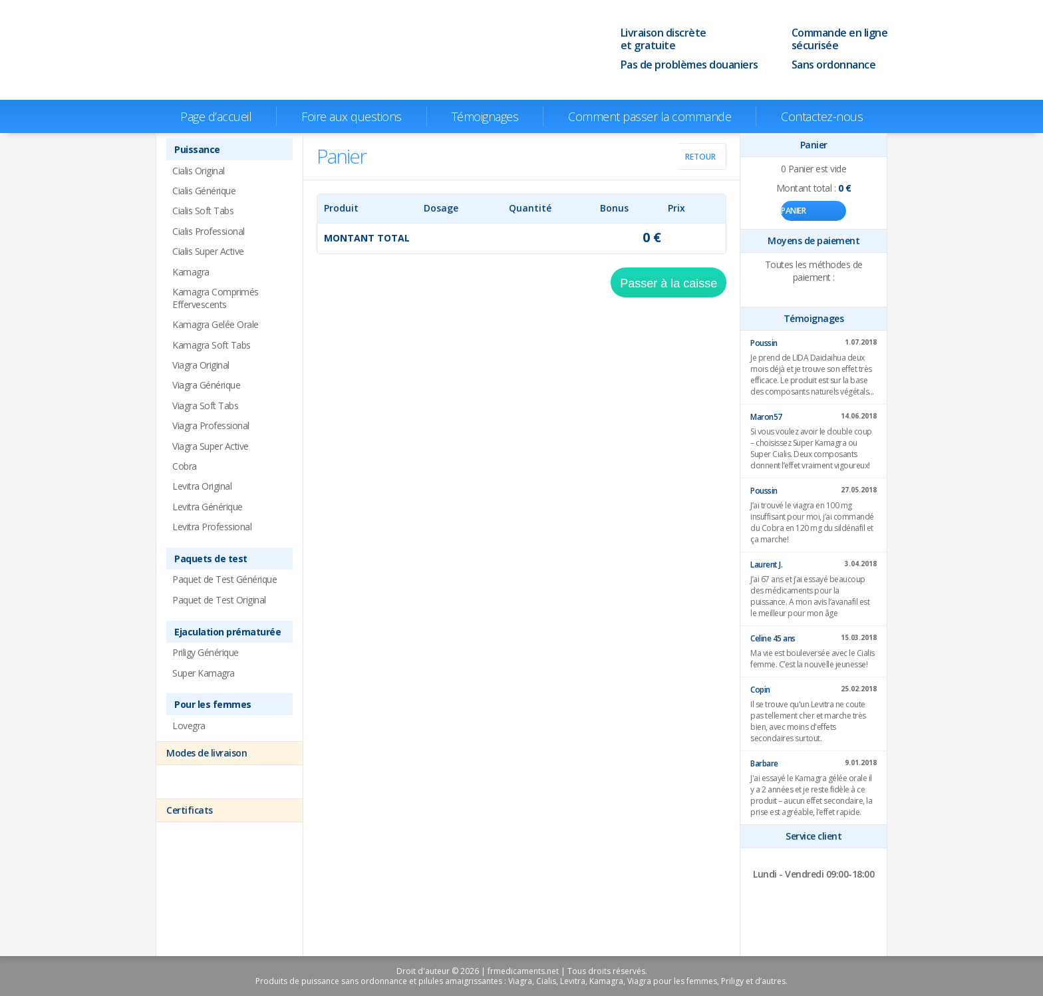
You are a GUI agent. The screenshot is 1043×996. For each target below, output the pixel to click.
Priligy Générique (205, 652)
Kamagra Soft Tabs (211, 345)
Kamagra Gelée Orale (215, 324)
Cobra (184, 466)
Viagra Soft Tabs (205, 405)
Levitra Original (201, 486)
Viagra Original (200, 365)
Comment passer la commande (649, 116)
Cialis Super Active (208, 251)
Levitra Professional (211, 526)
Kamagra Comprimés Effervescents (215, 298)
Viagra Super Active (210, 446)
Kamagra (191, 271)
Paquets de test (210, 558)
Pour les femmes (212, 704)
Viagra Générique (206, 385)
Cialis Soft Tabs (202, 210)
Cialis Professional (208, 231)
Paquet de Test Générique (224, 579)
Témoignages (485, 116)
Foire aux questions (351, 116)
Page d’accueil (215, 116)
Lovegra (189, 725)
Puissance (197, 149)
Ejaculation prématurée (227, 631)
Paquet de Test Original (219, 599)
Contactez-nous (822, 116)
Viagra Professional (210, 425)
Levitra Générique (207, 506)
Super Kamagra (203, 673)
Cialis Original (198, 170)
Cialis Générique (203, 190)
